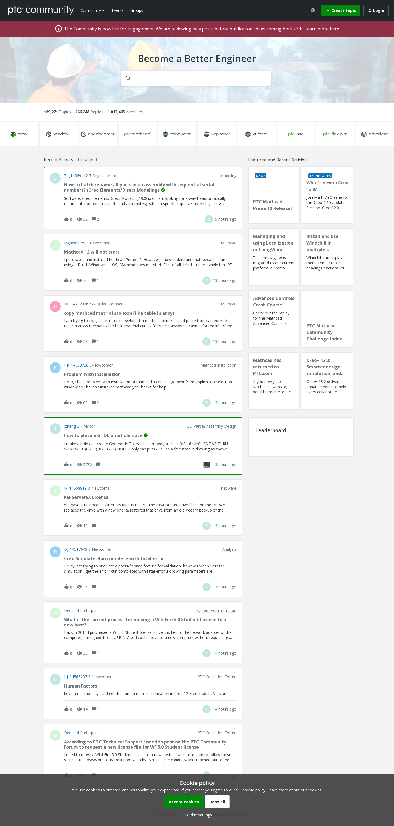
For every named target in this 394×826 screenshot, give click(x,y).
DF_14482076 (76, 304)
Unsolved (87, 160)
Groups (136, 10)
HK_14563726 (76, 365)
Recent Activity (58, 160)
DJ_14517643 (75, 549)
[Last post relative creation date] (225, 219)
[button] (197, 815)
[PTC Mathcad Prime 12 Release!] (274, 195)
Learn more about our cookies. (294, 790)
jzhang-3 (71, 426)
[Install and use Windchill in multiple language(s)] (327, 257)
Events (118, 10)
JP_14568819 (75, 488)
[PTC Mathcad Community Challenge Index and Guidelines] (327, 319)
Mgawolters (74, 243)
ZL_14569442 (76, 176)
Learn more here (322, 29)
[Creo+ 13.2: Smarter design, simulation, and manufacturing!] (327, 381)
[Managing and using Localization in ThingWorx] (274, 257)
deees (70, 610)
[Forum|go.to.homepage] (41, 10)
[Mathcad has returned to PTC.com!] (274, 381)
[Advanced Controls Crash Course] (274, 319)
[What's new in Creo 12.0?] (327, 195)
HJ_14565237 (75, 677)
